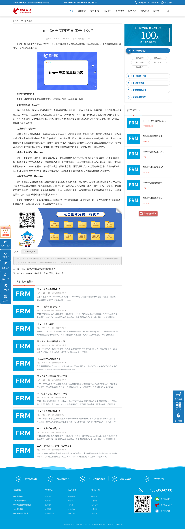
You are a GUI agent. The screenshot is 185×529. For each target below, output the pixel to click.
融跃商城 (48, 501)
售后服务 (71, 501)
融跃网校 (48, 496)
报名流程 (158, 58)
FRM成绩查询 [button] (139, 97)
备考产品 (132, 11)
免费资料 (5, 265)
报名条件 (140, 67)
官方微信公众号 (163, 505)
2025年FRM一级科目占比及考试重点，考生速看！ (43, 273)
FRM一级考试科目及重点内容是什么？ (38, 269)
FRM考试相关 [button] (139, 90)
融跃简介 (94, 496)
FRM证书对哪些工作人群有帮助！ (53, 393)
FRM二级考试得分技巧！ (49, 359)
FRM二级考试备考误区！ (49, 411)
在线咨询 (71, 509)
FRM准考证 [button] (138, 83)
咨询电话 (5, 254)
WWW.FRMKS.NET (85, 524)
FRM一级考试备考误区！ (49, 289)
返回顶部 (178, 421)
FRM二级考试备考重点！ (49, 306)
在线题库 (48, 509)
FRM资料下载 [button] (139, 76)
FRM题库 (5, 287)
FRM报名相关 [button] (139, 51)
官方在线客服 (163, 511)
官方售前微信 (163, 499)
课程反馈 (71, 513)
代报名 (70, 505)
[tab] (148, 50)
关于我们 (157, 11)
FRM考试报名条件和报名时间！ (52, 341)
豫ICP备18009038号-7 (115, 524)
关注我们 (5, 298)
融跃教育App (49, 513)
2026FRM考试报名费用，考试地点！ (54, 446)
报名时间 (158, 62)
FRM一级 (22, 21)
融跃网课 (48, 505)
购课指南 (71, 496)
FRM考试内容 (29, 252)
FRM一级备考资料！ (46, 324)
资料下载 (94, 11)
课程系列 (82, 11)
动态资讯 (145, 11)
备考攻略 (120, 11)
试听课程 (5, 276)
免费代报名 (5, 244)
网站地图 (166, 2)
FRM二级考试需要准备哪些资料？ (53, 376)
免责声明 (94, 509)
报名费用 (140, 58)
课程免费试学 (150, 213)
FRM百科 (107, 11)
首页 (72, 11)
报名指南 (140, 62)
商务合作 (94, 505)
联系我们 (94, 501)
